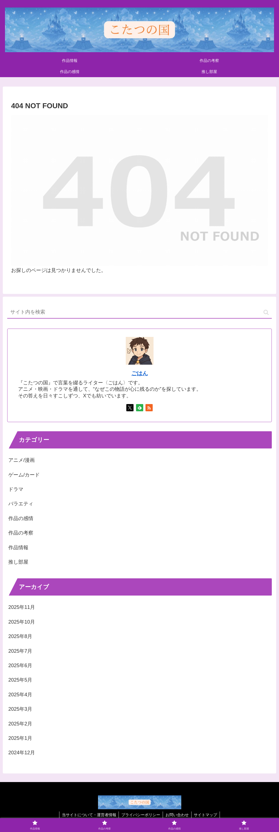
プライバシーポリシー (140, 815)
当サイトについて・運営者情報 (88, 815)
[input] (139, 312)
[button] (266, 312)
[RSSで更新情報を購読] (149, 407)
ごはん (139, 373)
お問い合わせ (177, 815)
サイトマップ (206, 815)
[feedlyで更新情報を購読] (139, 407)
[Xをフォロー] (130, 407)
